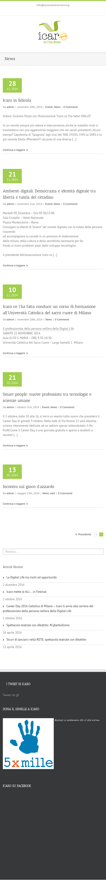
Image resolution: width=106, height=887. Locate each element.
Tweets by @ (11, 695)
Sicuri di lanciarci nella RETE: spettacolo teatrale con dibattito (46, 640)
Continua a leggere (14, 150)
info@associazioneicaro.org (53, 5)
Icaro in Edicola (17, 100)
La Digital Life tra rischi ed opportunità (31, 577)
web (52, 493)
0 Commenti (71, 107)
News (57, 107)
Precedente (84, 534)
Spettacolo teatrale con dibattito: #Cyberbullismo (38, 625)
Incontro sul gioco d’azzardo (28, 486)
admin (10, 107)
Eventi (49, 107)
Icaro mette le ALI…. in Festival (26, 592)
